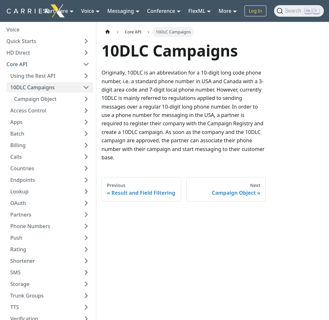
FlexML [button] (197, 10)
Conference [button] (161, 10)
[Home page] (108, 32)
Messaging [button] (120, 10)
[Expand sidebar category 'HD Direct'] (86, 53)
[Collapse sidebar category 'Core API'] (86, 64)
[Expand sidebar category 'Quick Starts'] (86, 41)
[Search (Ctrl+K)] (299, 11)
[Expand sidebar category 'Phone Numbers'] (86, 226)
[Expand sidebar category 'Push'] (86, 238)
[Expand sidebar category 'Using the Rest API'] (86, 76)
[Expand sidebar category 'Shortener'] (86, 261)
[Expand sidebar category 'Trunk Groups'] (86, 295)
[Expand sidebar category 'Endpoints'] (86, 180)
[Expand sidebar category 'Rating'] (86, 249)
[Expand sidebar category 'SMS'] (86, 272)
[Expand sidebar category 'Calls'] (86, 157)
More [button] (224, 10)
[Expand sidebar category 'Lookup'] (86, 191)
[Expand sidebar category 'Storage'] (86, 284)
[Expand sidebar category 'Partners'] (86, 214)
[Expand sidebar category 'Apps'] (86, 122)
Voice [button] (87, 10)
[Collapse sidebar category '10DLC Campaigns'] (86, 87)
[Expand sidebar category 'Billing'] (86, 145)
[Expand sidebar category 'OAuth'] (86, 203)
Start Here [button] (55, 10)
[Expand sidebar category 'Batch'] (86, 134)
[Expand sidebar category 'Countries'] (86, 168)
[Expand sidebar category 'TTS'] (86, 307)
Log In (255, 11)
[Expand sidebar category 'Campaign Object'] (86, 99)
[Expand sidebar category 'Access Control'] (86, 110)
